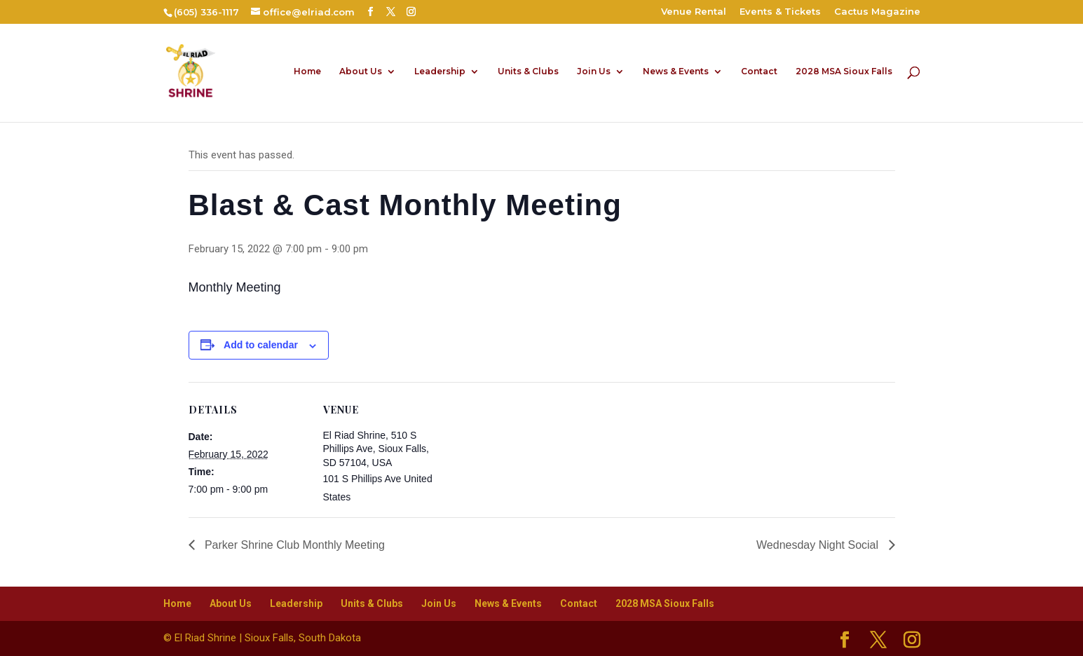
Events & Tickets (780, 12)
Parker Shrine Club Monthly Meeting (293, 545)
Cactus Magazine (877, 12)
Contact (759, 71)
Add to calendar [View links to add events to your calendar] (261, 344)
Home (307, 71)
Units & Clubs (528, 71)
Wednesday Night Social (818, 545)
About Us (360, 71)
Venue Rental (693, 12)
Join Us (594, 71)
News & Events (676, 71)
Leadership (439, 71)
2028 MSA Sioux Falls (844, 71)
